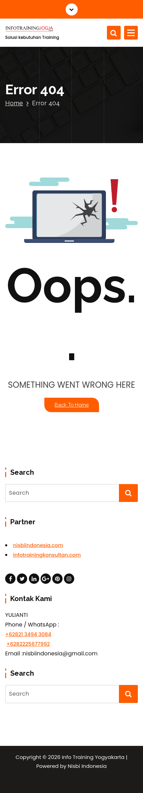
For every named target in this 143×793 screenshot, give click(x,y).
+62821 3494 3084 (28, 634)
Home (14, 103)
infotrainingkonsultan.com (47, 554)
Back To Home (72, 405)
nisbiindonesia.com (38, 545)
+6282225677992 (28, 643)
